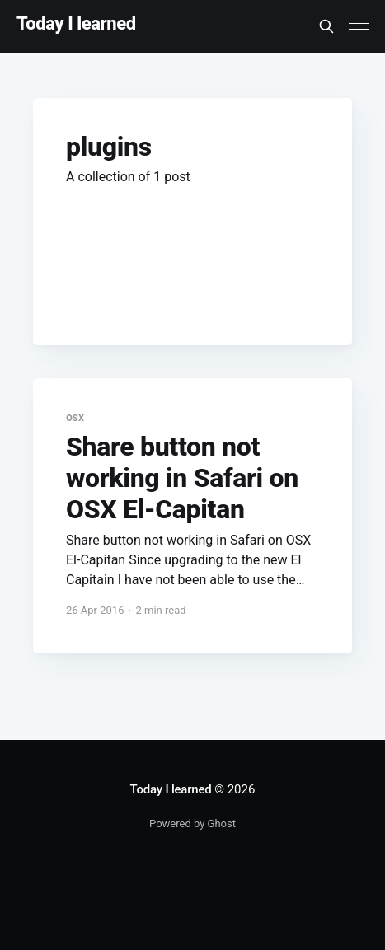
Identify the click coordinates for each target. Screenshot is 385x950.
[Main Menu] (358, 26)
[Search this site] (326, 26)
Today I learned (76, 24)
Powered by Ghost (192, 823)
